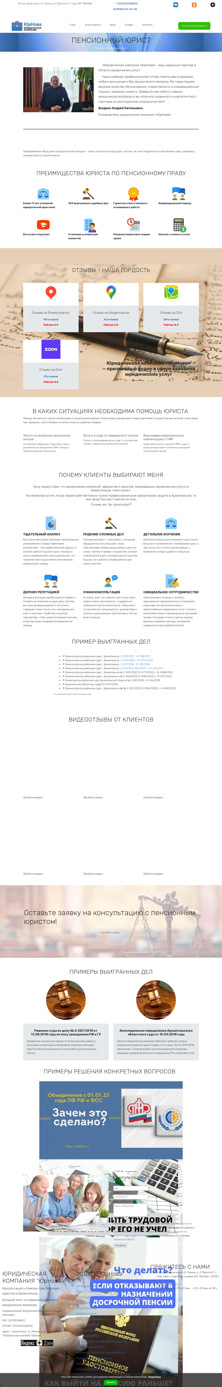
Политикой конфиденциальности (150, 1231)
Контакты (147, 24)
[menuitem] (72, 25)
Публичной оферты (124, 1239)
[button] (72, 25)
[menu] (111, 25)
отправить (120, 1245)
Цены (113, 24)
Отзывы (129, 24)
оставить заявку (111, 932)
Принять (111, 1382)
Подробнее (53, 1142)
